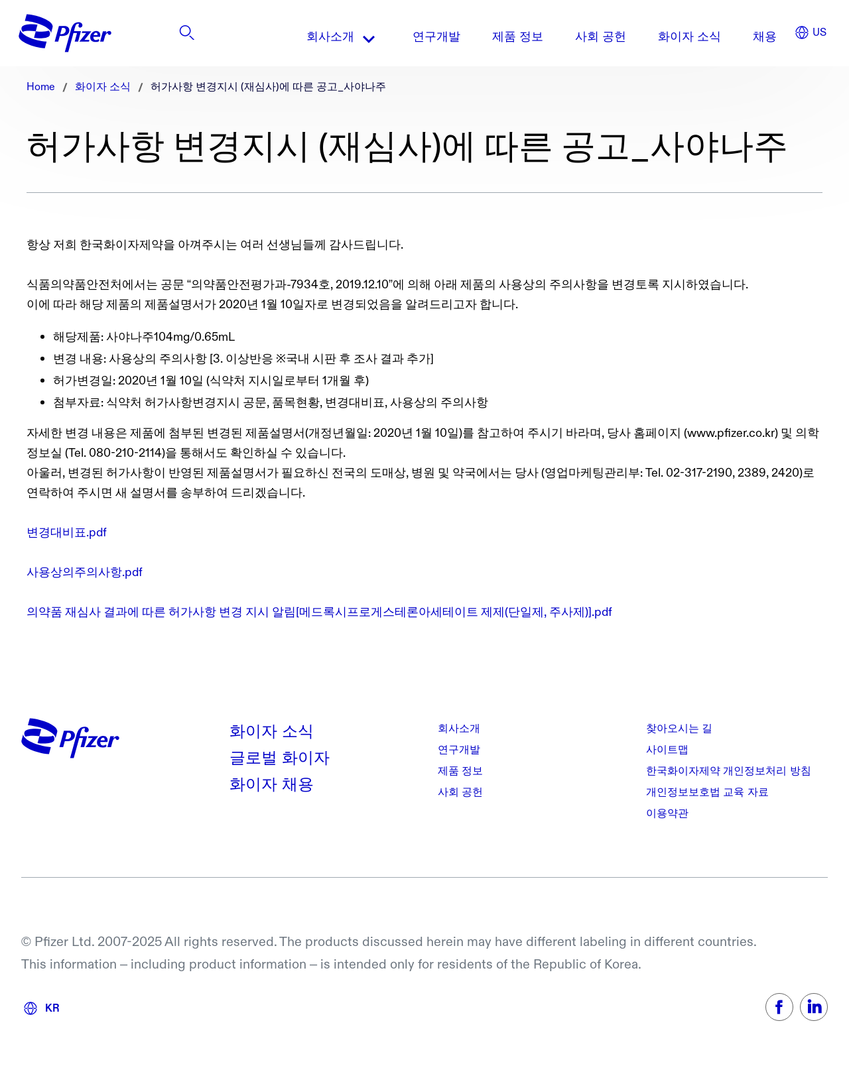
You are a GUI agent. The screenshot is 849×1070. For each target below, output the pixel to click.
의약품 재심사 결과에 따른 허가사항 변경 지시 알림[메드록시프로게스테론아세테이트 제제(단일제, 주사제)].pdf (319, 612)
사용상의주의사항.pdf (85, 572)
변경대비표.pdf (67, 532)
